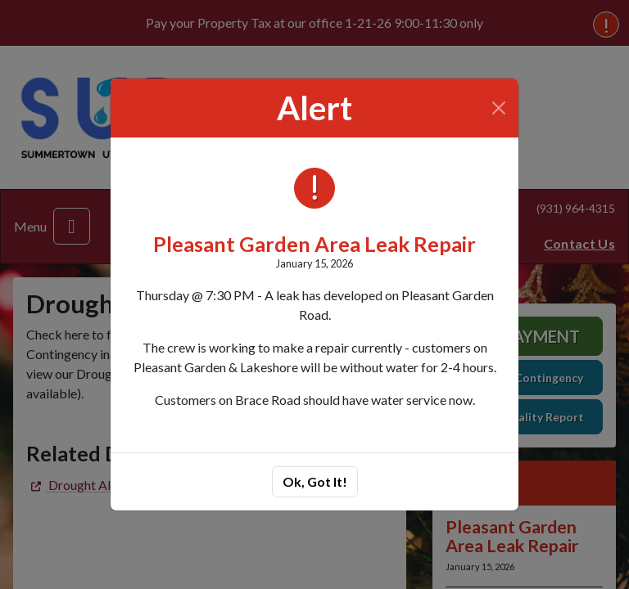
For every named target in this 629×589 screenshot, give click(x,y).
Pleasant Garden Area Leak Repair (314, 244)
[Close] (499, 108)
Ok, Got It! (315, 481)
